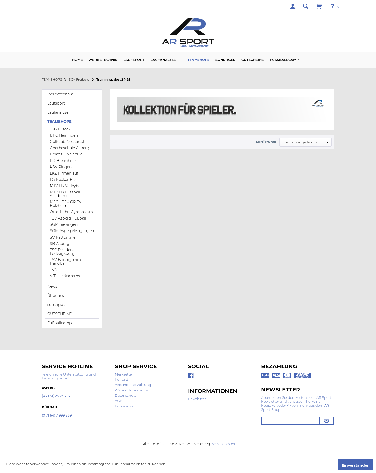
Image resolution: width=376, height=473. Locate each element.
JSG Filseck (60, 129)
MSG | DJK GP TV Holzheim (65, 204)
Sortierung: (266, 142)
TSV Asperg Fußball (68, 218)
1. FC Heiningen (64, 135)
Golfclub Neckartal (67, 141)
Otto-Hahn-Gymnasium (71, 212)
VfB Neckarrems (65, 276)
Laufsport (56, 103)
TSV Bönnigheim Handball (65, 261)
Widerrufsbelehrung (132, 390)
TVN (53, 269)
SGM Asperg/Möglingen (72, 230)
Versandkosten (223, 444)
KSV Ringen (61, 167)
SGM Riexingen (64, 224)
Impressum (124, 406)
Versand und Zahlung (133, 385)
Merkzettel (124, 374)
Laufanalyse (57, 112)
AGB (118, 401)
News (52, 286)
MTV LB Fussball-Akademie (65, 194)
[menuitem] (292, 7)
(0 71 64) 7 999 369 (57, 415)
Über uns (55, 295)
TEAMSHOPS (59, 121)
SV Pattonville (62, 237)
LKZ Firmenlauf (64, 173)
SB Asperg (59, 243)
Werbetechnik (60, 94)
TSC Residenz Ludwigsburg (62, 251)
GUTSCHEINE (59, 314)
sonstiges (56, 304)
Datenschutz (125, 395)
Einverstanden (356, 465)
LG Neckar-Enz (63, 179)
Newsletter (197, 399)
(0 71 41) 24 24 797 (56, 396)
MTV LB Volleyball (66, 185)
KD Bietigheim (63, 160)
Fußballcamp (59, 323)
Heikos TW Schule (66, 154)
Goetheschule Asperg (69, 148)
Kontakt (121, 380)
